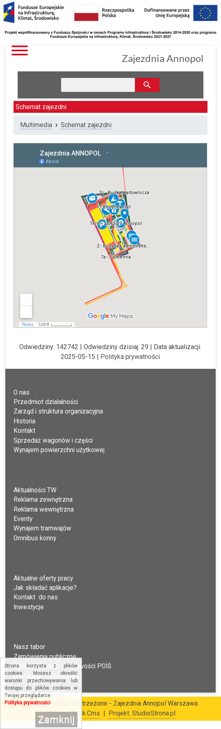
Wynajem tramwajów (42, 528)
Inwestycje (29, 607)
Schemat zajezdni (86, 125)
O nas (22, 392)
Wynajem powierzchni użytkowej (59, 450)
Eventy (23, 519)
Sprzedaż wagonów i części (53, 440)
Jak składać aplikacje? (45, 588)
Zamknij (56, 719)
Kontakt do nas (36, 597)
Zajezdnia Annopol (162, 58)
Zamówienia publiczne (45, 656)
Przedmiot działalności (46, 402)
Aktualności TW (35, 490)
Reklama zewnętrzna (43, 499)
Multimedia (36, 125)
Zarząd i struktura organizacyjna (58, 411)
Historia (24, 421)
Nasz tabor (29, 647)
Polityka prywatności (130, 357)
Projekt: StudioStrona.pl (142, 713)
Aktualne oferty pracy (43, 578)
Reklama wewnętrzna (44, 509)
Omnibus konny (35, 538)
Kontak (23, 430)
